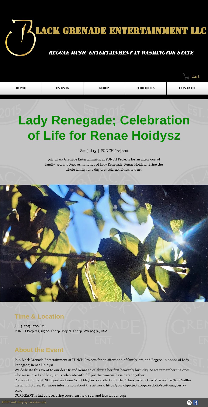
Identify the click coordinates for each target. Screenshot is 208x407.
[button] (195, 76)
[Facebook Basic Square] (195, 402)
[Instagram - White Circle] (189, 402)
